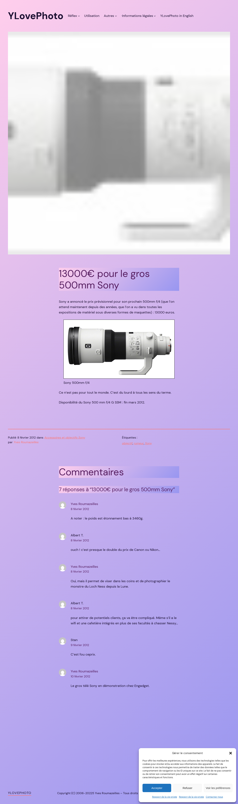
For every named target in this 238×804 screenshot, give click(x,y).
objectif (127, 443)
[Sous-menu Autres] (116, 16)
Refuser (187, 788)
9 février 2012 (80, 645)
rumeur (139, 443)
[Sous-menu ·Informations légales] (155, 16)
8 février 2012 (80, 509)
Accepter (156, 788)
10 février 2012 (80, 676)
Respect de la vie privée (164, 796)
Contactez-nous (214, 796)
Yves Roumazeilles (84, 504)
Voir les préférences (218, 788)
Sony (148, 443)
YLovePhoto (19, 793)
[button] (230, 753)
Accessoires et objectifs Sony (64, 437)
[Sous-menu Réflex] (79, 16)
